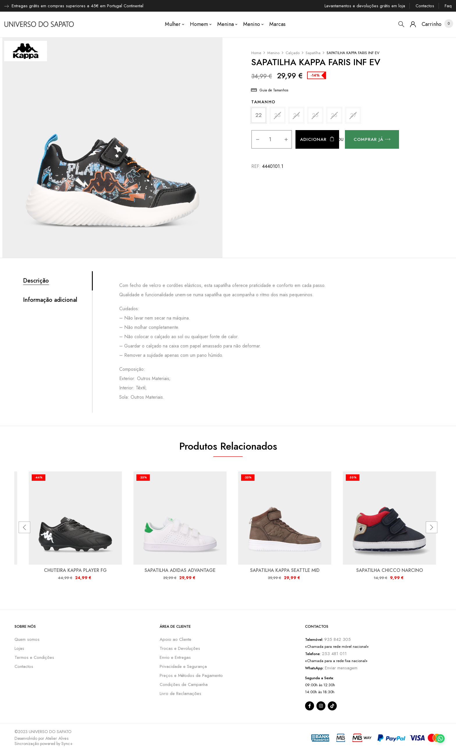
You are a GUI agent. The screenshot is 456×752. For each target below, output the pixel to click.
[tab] (57, 280)
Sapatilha (313, 53)
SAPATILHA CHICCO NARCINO (389, 570)
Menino (273, 53)
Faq (448, 6)
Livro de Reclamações (180, 693)
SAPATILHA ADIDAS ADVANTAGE (180, 570)
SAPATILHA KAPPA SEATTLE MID (285, 570)
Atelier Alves (57, 738)
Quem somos (27, 639)
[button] (431, 24)
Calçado (293, 53)
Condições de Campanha (184, 684)
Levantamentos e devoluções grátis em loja (365, 6)
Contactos (425, 6)
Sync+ (67, 743)
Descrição (36, 281)
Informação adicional (50, 300)
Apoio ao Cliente (175, 639)
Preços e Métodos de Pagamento (191, 675)
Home (256, 53)
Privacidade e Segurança (183, 666)
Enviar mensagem (341, 668)
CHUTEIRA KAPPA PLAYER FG (75, 570)
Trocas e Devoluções (180, 648)
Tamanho (263, 102)
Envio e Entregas (175, 657)
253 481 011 (333, 653)
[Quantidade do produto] (270, 139)
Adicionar (313, 139)
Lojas (19, 648)
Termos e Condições (34, 657)
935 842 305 (337, 639)
